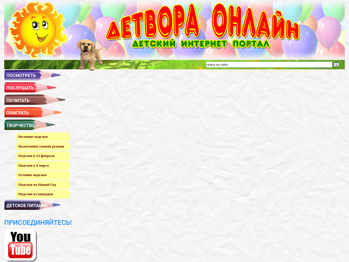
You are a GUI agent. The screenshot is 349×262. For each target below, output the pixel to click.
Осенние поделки (32, 175)
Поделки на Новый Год (37, 184)
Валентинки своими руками (41, 146)
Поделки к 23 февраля (36, 156)
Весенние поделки (33, 136)
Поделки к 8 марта (33, 165)
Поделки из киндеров (35, 194)
